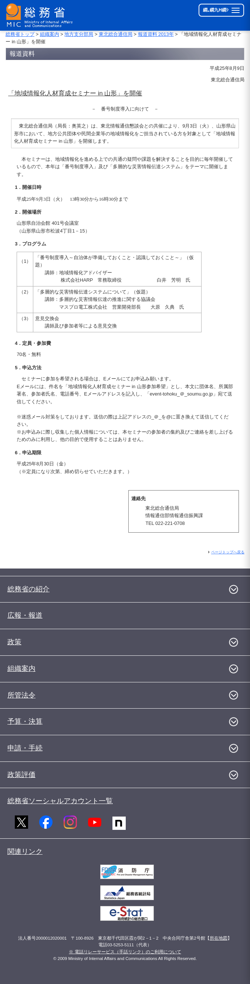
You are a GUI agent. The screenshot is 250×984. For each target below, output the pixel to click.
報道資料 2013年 (156, 34)
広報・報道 (25, 615)
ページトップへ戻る (227, 552)
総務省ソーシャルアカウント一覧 (60, 801)
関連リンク (25, 851)
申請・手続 (25, 748)
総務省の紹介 (28, 589)
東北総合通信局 (115, 34)
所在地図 (218, 938)
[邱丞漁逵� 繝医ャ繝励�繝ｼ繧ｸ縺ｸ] (41, 15)
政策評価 (21, 774)
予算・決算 (25, 721)
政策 (14, 642)
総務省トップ (20, 34)
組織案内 (49, 34)
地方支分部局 (78, 34)
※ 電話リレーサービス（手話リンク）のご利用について (125, 952)
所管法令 (21, 695)
